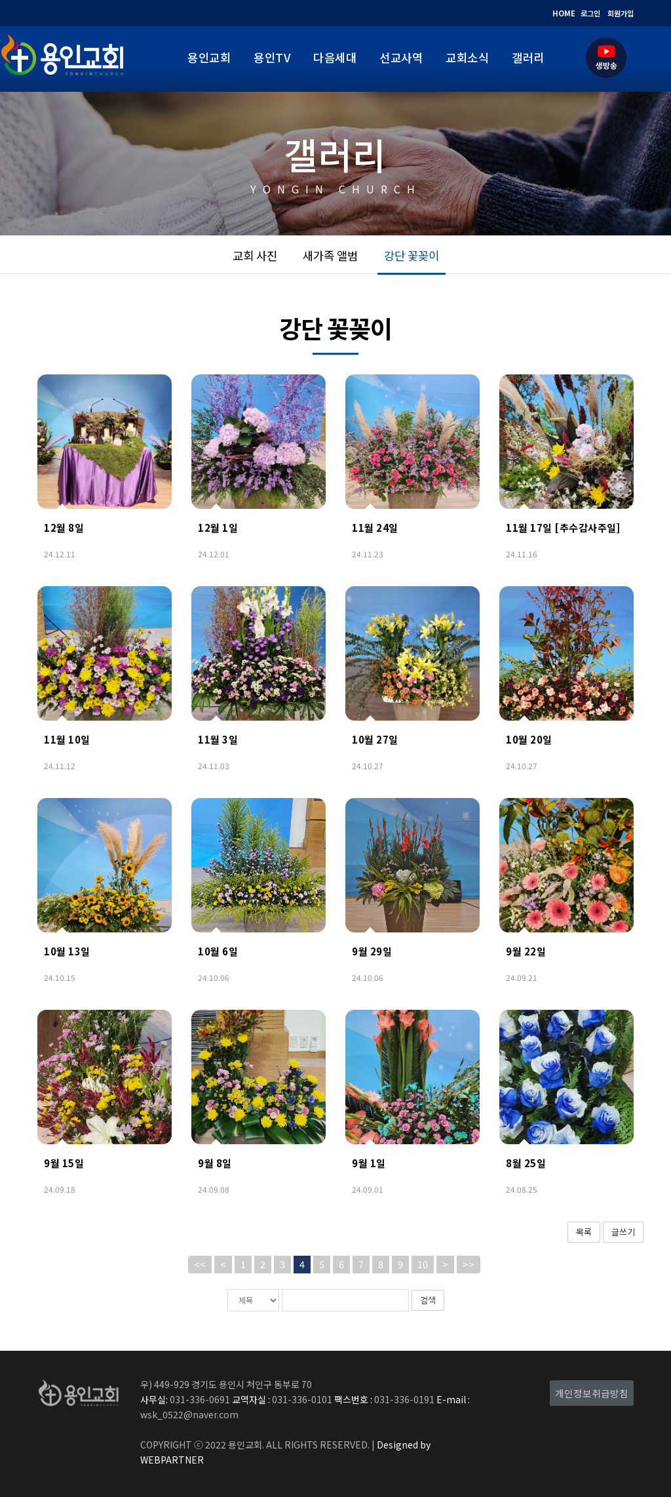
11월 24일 (375, 527)
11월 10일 (67, 739)
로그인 (590, 13)
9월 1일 (369, 1163)
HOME (563, 13)
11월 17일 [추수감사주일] (563, 527)
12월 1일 (218, 527)
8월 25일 (526, 1163)
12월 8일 (64, 527)
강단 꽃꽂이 (411, 255)
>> (468, 1264)
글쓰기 (623, 1232)
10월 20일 (529, 739)
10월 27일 (375, 739)
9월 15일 (64, 1163)
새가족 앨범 (330, 255)
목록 (584, 1232)
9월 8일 (215, 1163)
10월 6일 (218, 951)
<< (200, 1264)
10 (422, 1264)
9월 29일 (372, 951)
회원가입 (620, 13)
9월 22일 (526, 951)
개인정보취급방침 (591, 1393)
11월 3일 (218, 739)
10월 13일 (67, 951)
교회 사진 (255, 255)
